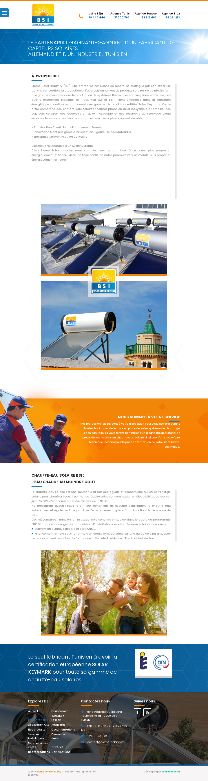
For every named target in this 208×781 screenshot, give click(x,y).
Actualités (58, 725)
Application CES (38, 725)
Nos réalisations (39, 752)
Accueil (33, 711)
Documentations (63, 729)
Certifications (60, 752)
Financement (60, 711)
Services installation (36, 736)
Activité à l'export (58, 718)
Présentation (37, 720)
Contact (57, 747)
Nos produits (36, 729)
